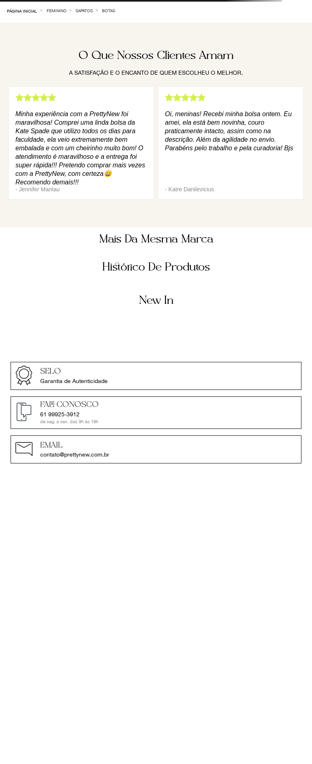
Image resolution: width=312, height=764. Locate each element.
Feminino (57, 10)
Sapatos (84, 10)
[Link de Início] (22, 10)
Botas (108, 10)
